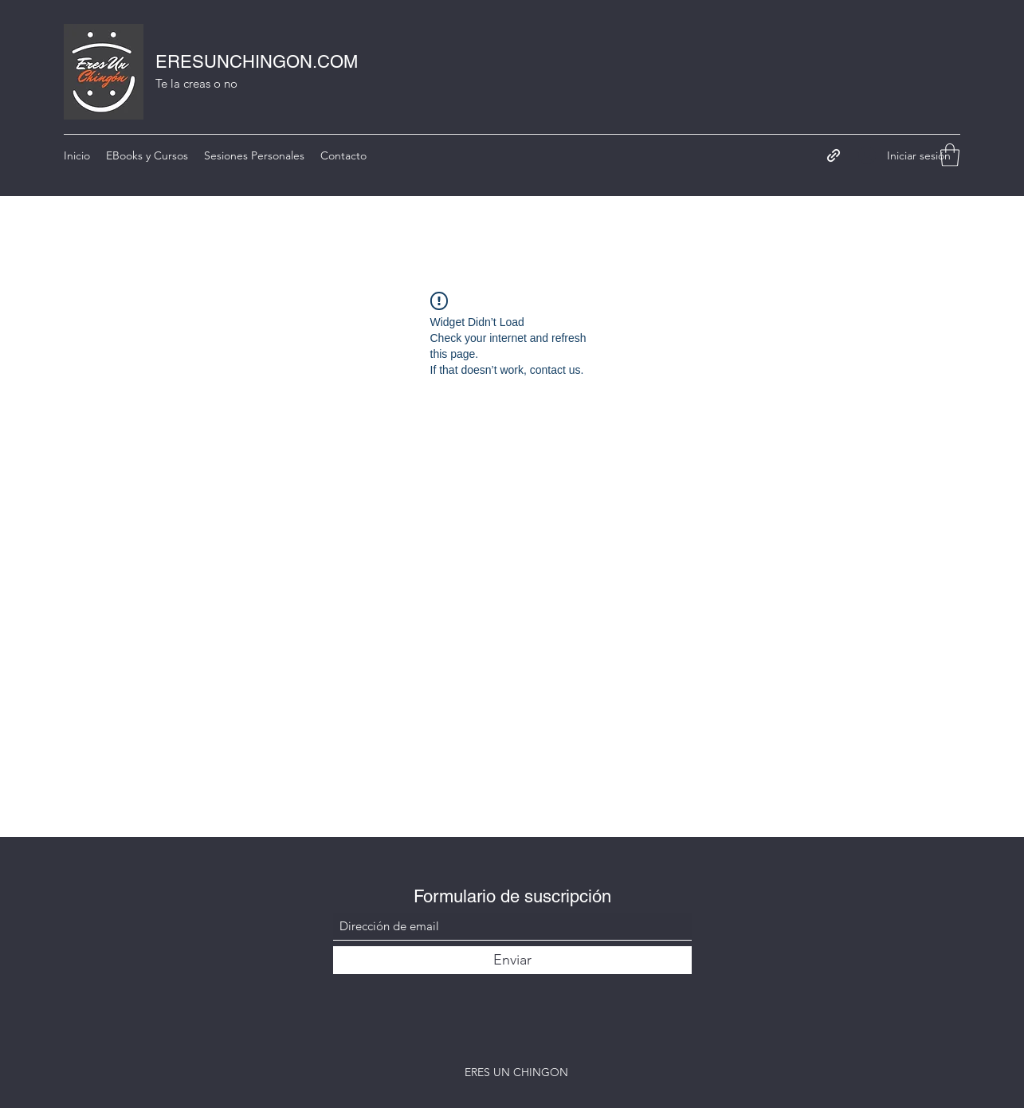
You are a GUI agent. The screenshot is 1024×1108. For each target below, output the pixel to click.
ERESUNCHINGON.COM (256, 62)
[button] (949, 155)
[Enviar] (512, 960)
